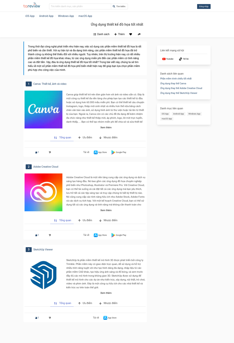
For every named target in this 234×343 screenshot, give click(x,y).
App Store (100, 152)
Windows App (66, 16)
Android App (46, 16)
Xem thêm (106, 127)
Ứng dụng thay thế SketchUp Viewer (178, 93)
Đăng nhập (203, 6)
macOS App (85, 16)
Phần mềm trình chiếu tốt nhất (176, 78)
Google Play (118, 152)
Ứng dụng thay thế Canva (173, 83)
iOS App (30, 16)
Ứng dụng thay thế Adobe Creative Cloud (181, 88)
